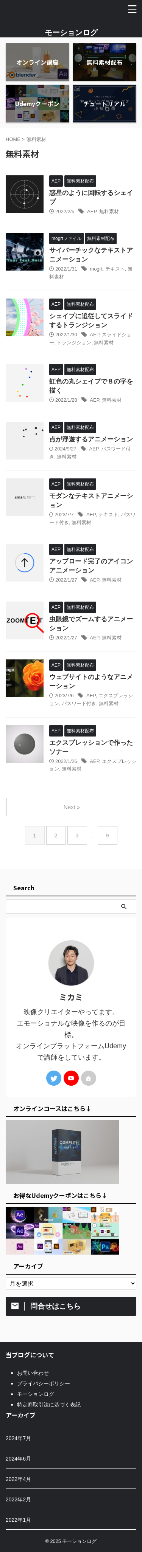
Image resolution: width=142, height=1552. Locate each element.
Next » (72, 807)
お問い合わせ (33, 1373)
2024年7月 (18, 1438)
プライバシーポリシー (43, 1383)
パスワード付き (79, 703)
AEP (91, 211)
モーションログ (71, 32)
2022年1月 (18, 1520)
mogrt (96, 269)
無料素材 (109, 211)
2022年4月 (18, 1479)
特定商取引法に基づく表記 (49, 1405)
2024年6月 (18, 1459)
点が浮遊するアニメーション (91, 439)
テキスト (115, 269)
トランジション (74, 342)
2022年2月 (18, 1499)
